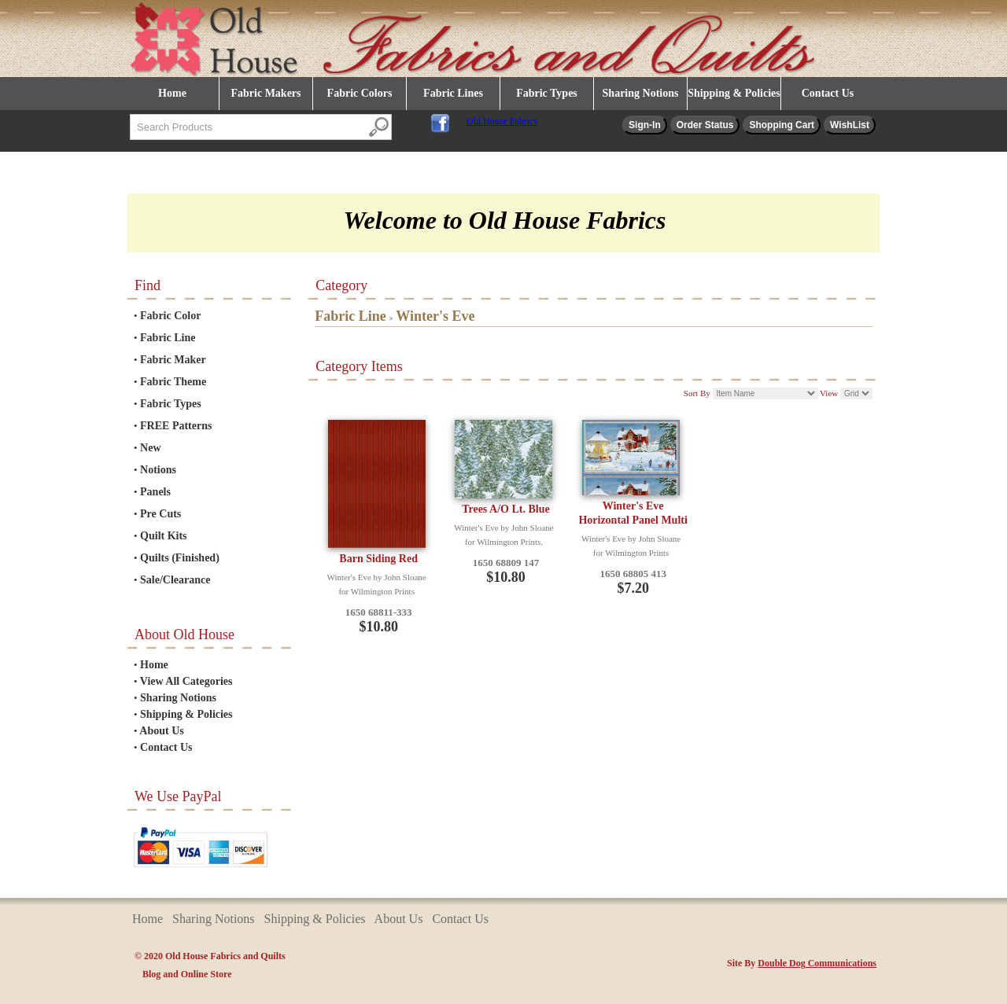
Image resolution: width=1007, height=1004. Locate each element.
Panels (155, 492)
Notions (158, 470)
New (150, 448)
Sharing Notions (641, 93)
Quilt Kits (163, 536)
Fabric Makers (266, 93)
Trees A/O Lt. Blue (505, 509)
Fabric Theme (173, 382)
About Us (161, 731)
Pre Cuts (160, 514)
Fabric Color (170, 316)
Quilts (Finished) (179, 558)
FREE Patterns (176, 426)
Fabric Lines (453, 93)
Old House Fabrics (502, 121)
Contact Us (828, 93)
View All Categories (186, 681)
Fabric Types (546, 93)
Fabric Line (167, 338)
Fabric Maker (173, 360)
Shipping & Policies (734, 93)
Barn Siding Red (378, 559)
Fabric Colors (360, 93)
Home (172, 93)
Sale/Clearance (175, 580)
